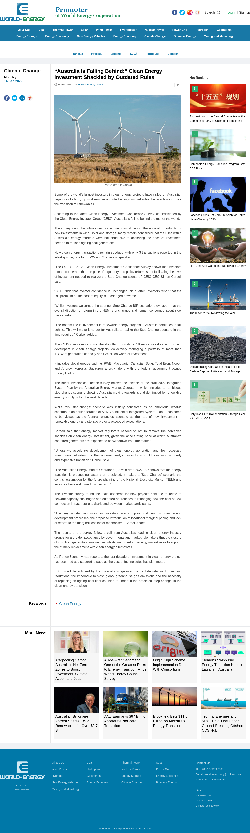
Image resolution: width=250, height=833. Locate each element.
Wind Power (104, 29)
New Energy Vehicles (91, 36)
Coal (42, 29)
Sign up (244, 12)
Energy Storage (26, 36)
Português (152, 53)
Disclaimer (219, 779)
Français (77, 53)
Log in (231, 12)
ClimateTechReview (207, 805)
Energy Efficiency (57, 36)
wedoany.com (203, 795)
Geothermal (224, 29)
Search (209, 12)
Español (115, 53)
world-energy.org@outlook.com (222, 774)
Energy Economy (124, 36)
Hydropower (128, 29)
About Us (201, 779)
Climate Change (155, 36)
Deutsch (173, 53)
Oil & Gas (24, 29)
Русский (97, 53)
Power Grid (180, 29)
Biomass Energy (185, 36)
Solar (84, 29)
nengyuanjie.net (205, 800)
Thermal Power (63, 29)
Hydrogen (201, 29)
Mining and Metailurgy (219, 36)
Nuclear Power (154, 29)
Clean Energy (70, 604)
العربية (134, 53)
